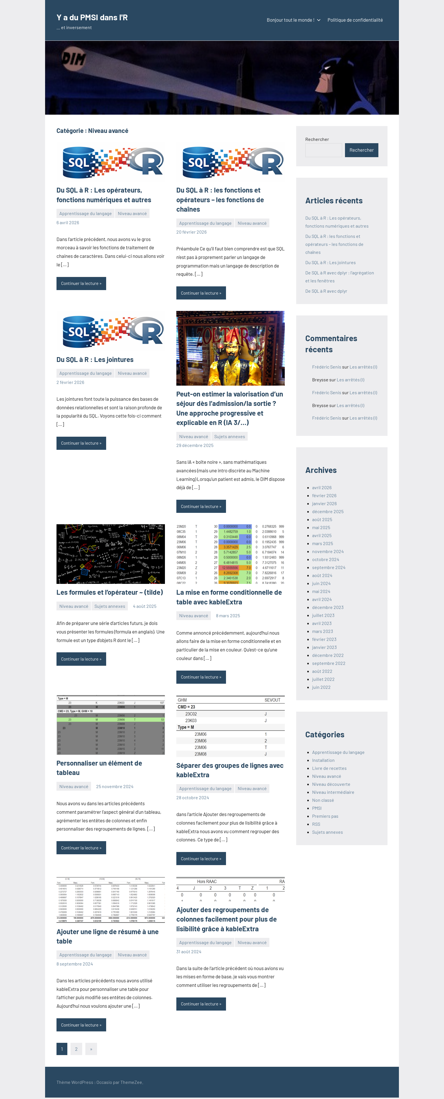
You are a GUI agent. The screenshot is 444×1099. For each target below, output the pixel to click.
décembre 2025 (328, 511)
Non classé (323, 800)
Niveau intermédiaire (333, 792)
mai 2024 (321, 591)
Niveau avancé (132, 213)
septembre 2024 (329, 567)
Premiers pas (325, 816)
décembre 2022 (328, 655)
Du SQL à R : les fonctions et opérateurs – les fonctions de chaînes (220, 199)
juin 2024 (321, 583)
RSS (316, 824)
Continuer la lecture (81, 283)
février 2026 (324, 495)
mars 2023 (322, 631)
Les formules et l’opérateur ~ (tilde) (109, 592)
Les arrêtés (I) (363, 366)
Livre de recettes (329, 768)
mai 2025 (321, 527)
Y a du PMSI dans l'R (100, 16)
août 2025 (322, 519)
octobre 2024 (325, 559)
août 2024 (322, 575)
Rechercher (317, 139)
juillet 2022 (323, 679)
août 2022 (322, 671)
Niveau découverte (331, 784)
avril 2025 (322, 535)
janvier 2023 (324, 647)
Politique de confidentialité (355, 20)
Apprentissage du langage (85, 213)
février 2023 (324, 639)
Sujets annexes (229, 436)
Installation (323, 760)
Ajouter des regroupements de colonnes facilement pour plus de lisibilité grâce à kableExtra (226, 920)
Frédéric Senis (326, 366)
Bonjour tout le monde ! (292, 20)
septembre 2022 (329, 663)
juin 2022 (321, 687)
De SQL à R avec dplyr (326, 291)
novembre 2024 (328, 551)
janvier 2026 (324, 503)
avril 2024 (322, 599)
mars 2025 (322, 543)
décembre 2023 (328, 607)
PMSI (317, 808)
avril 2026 (322, 487)
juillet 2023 (323, 615)
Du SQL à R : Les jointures (95, 359)
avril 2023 (322, 623)
